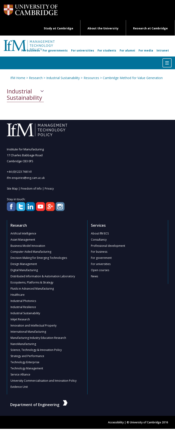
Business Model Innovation (27, 246)
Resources (91, 78)
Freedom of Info (31, 188)
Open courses (100, 270)
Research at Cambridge (150, 28)
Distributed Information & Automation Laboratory (42, 276)
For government (101, 258)
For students (107, 50)
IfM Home (17, 78)
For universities (82, 50)
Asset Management (22, 240)
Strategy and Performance (27, 356)
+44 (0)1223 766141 (19, 172)
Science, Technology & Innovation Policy (36, 350)
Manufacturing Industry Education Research (38, 338)
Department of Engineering (38, 405)
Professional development (108, 246)
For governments (55, 50)
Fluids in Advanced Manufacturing (32, 289)
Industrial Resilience (23, 307)
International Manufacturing (28, 332)
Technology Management (26, 369)
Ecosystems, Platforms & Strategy (31, 283)
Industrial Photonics (23, 301)
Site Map (12, 188)
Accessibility (116, 423)
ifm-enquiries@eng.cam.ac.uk (26, 178)
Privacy (49, 188)
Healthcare (17, 295)
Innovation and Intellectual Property (33, 326)
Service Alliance (20, 375)
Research (36, 78)
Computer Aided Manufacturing (30, 252)
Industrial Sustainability (63, 78)
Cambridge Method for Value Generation (132, 78)
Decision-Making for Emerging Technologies (38, 258)
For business (30, 50)
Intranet (163, 50)
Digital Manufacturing (24, 270)
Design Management (23, 264)
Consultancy (99, 240)
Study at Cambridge (58, 28)
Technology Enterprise (24, 363)
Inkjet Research (20, 320)
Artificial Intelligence (23, 233)
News (94, 276)
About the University (103, 28)
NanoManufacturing (23, 344)
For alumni (127, 50)
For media (146, 50)
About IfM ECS (100, 233)
